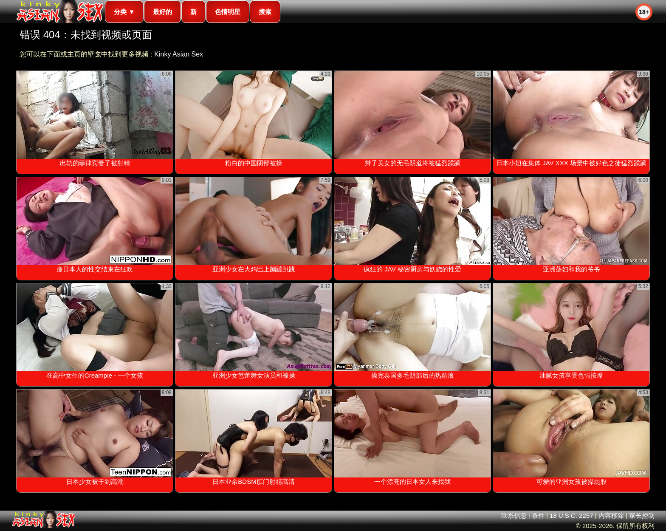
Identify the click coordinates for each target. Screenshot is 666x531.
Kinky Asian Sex (178, 54)
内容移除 (611, 515)
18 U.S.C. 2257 (571, 515)
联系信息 (514, 515)
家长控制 (642, 515)
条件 (538, 515)
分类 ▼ (124, 11)
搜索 (265, 11)
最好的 (162, 11)
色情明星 (227, 11)
